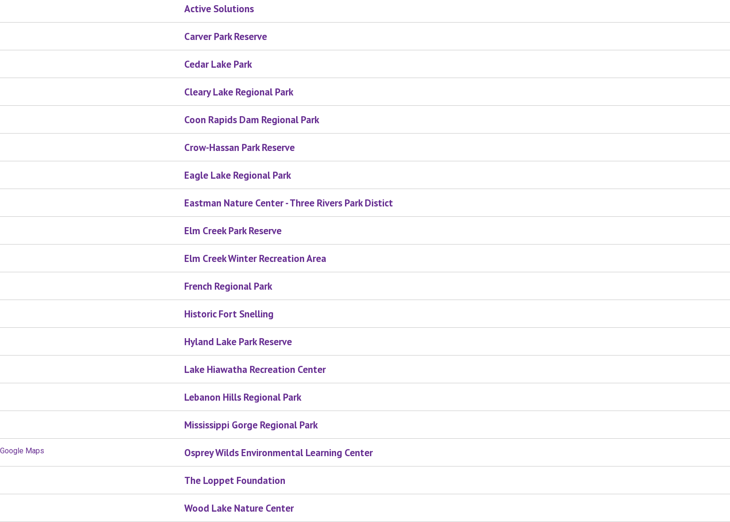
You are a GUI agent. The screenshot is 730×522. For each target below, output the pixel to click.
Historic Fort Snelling (229, 314)
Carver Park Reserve (225, 36)
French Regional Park (228, 286)
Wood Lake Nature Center (239, 508)
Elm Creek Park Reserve (233, 230)
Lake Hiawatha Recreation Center (255, 369)
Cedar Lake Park (218, 64)
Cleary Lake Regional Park (238, 92)
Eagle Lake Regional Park (237, 175)
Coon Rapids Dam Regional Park (251, 119)
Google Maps (22, 450)
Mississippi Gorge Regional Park (251, 425)
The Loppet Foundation (234, 480)
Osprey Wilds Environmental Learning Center (278, 452)
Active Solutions (219, 8)
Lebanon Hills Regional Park (242, 397)
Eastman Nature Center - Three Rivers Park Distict (288, 203)
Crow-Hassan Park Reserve (239, 147)
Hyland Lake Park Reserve (238, 341)
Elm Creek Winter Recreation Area (255, 258)
